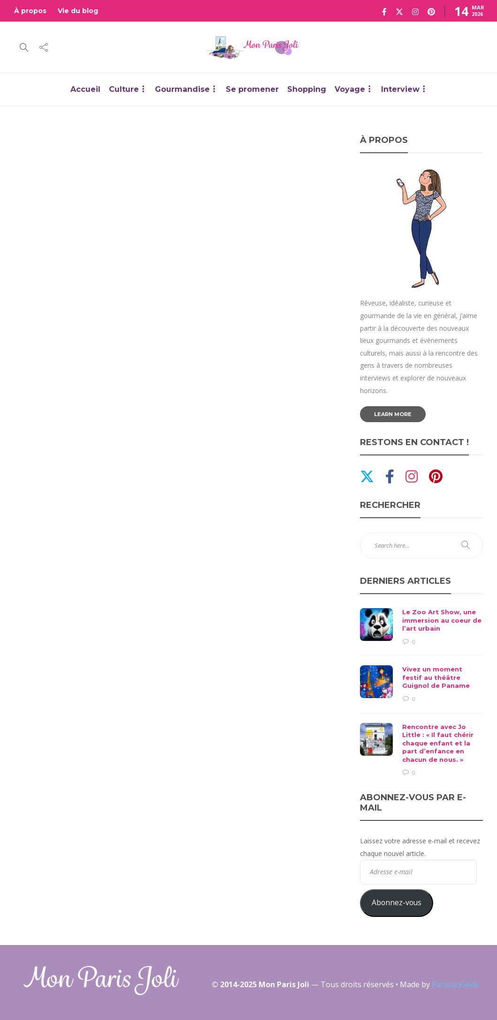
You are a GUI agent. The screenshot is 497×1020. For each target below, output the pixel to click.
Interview (400, 89)
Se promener (252, 89)
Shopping (306, 89)
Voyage (350, 89)
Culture (124, 89)
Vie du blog (78, 11)
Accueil (85, 89)
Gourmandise (182, 89)
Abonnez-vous (396, 902)
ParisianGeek (455, 984)
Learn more (393, 414)
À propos (30, 11)
